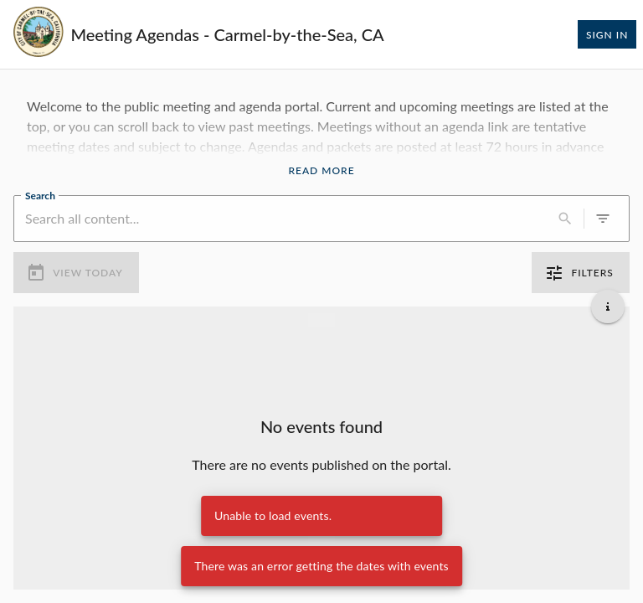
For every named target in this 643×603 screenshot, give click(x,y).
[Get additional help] (608, 306)
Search (40, 194)
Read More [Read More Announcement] (321, 171)
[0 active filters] (603, 219)
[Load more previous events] (321, 320)
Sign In (607, 34)
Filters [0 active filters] (581, 273)
